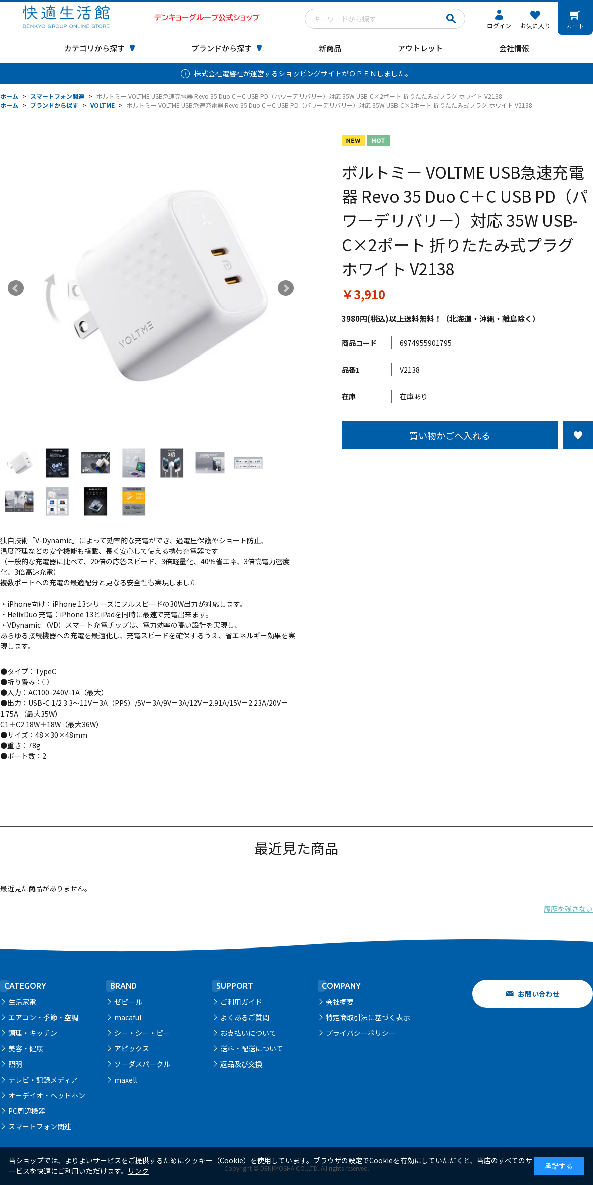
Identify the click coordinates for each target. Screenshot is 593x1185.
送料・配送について (251, 1048)
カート (575, 25)
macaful (127, 1017)
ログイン (499, 25)
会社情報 (514, 48)
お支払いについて (248, 1033)
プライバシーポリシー (361, 1033)
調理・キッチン (32, 1033)
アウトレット (420, 48)
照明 (15, 1064)
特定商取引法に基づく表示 (368, 1017)
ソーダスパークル (142, 1064)
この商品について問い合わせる (467, 468)
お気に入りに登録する (578, 435)
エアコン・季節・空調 (43, 1017)
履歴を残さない (568, 909)
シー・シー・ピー (142, 1033)
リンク (138, 1171)
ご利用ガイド (241, 1002)
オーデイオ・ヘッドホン (46, 1095)
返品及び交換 (241, 1064)
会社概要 (340, 1002)
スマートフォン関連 (39, 1126)
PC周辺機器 (26, 1111)
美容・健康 (25, 1048)
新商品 (330, 48)
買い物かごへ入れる (449, 435)
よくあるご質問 (244, 1017)
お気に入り (535, 25)
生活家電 (22, 1002)
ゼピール (128, 1002)
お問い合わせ (539, 994)
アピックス (131, 1048)
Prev (16, 288)
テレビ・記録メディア (43, 1080)
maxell (125, 1080)
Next (286, 288)
